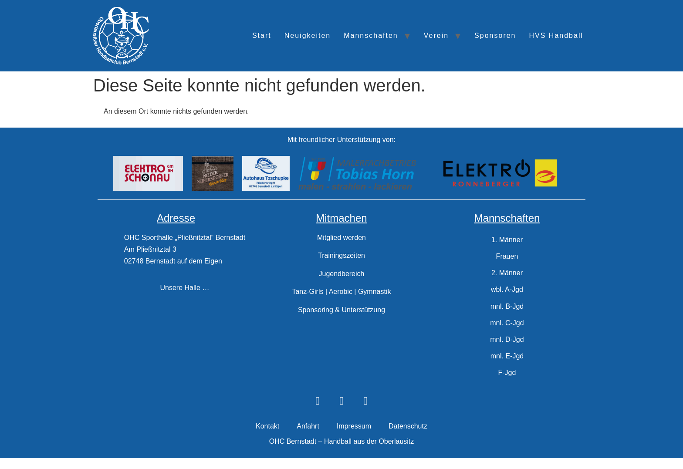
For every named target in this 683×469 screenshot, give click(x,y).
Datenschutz (408, 437)
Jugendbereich (341, 273)
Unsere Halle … (185, 287)
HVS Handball (556, 35)
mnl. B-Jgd (507, 312)
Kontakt (267, 437)
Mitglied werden (341, 237)
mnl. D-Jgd (507, 347)
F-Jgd (507, 383)
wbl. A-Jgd (507, 294)
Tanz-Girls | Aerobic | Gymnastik (341, 291)
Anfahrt (308, 437)
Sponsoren (495, 35)
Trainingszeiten (341, 255)
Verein (436, 35)
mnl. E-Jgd (507, 365)
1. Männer (507, 240)
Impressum (354, 437)
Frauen (507, 258)
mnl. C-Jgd (507, 330)
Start (261, 35)
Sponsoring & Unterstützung (341, 310)
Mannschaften (371, 35)
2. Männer (507, 276)
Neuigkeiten (307, 35)
